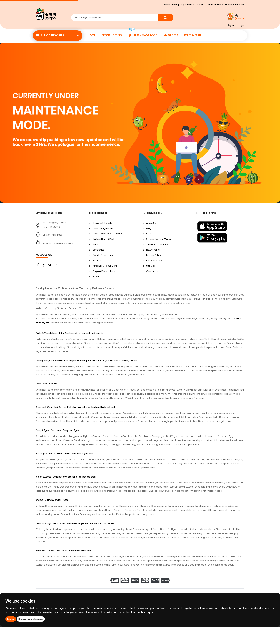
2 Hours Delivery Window (159, 239)
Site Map (151, 265)
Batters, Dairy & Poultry (105, 239)
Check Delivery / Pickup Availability (225, 4)
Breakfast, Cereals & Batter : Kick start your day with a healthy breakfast (75, 407)
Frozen (96, 276)
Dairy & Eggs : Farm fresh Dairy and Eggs (57, 430)
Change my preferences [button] (30, 619)
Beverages (98, 249)
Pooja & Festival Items (104, 271)
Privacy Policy (153, 255)
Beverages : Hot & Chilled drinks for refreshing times (64, 453)
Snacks (97, 260)
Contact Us (152, 271)
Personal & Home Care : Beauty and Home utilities (63, 550)
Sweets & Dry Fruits (103, 255)
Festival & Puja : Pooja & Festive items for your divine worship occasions (75, 523)
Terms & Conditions (157, 244)
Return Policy (153, 249)
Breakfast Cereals (102, 222)
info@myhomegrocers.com (58, 243)
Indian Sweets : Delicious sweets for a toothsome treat (66, 476)
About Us (151, 222)
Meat (95, 244)
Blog (148, 228)
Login (241, 25)
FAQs (149, 233)
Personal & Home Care (105, 265)
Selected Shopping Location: (183, 4)
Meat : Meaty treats (46, 383)
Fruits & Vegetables (103, 228)
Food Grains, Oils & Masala (107, 233)
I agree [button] (10, 619)
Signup (231, 25)
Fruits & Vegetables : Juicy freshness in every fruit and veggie (69, 333)
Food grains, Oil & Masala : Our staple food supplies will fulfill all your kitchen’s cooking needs (86, 360)
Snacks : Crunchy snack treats (52, 499)
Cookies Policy (154, 260)
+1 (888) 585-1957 (52, 235)
